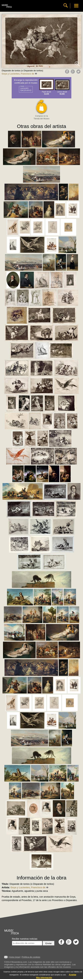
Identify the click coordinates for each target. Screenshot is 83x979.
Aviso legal (14, 957)
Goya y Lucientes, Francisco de (19, 73)
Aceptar (72, 975)
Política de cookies (31, 957)
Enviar (48, 943)
